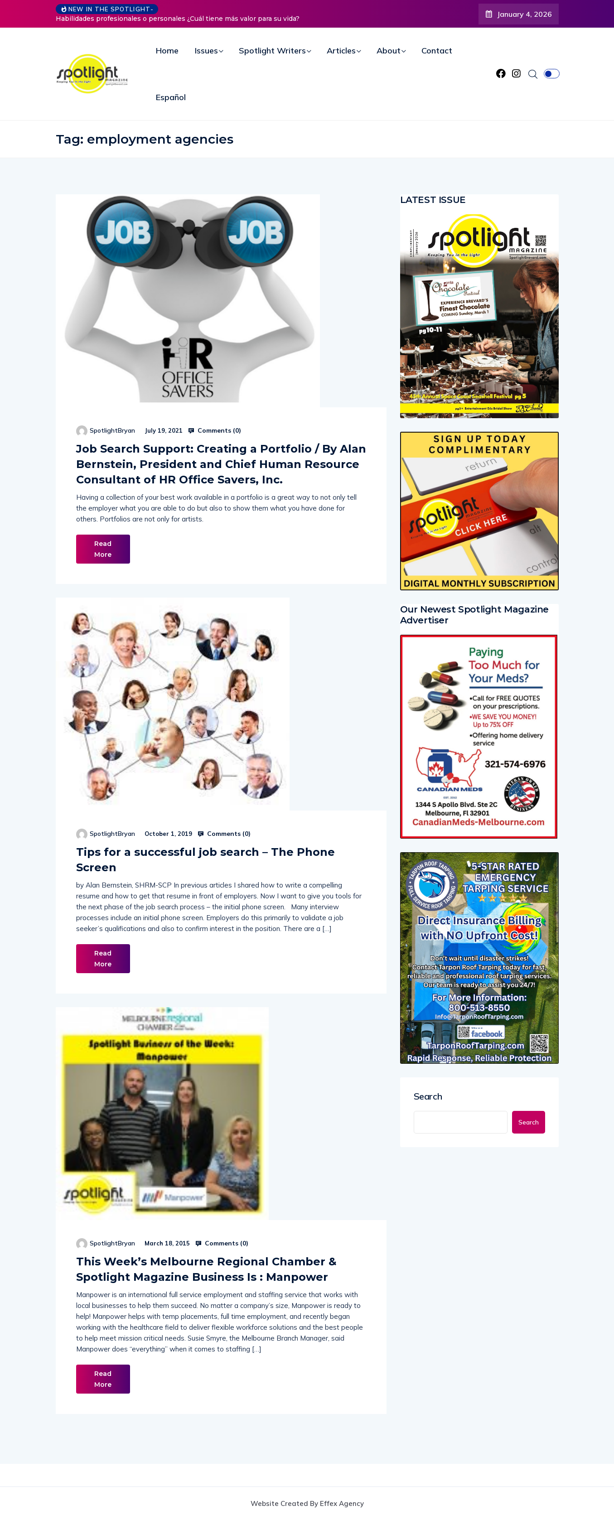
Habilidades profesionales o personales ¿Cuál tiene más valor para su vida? (178, 18)
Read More (103, 549)
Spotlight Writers (272, 50)
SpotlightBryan (112, 430)
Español (171, 97)
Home (167, 50)
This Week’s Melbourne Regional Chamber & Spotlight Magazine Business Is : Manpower (206, 1269)
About (389, 50)
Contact (436, 50)
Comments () (214, 430)
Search (428, 1096)
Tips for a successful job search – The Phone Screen (205, 859)
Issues (206, 50)
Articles (341, 50)
